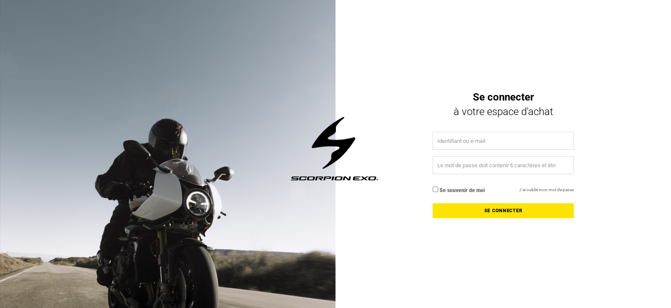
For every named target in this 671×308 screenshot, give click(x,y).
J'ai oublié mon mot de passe (546, 189)
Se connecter (503, 210)
